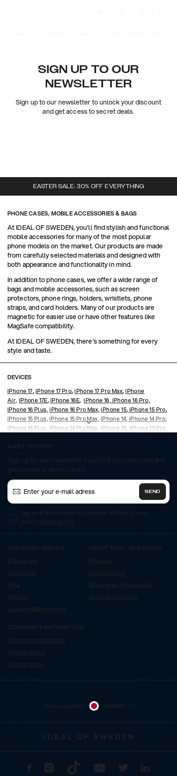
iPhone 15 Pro (147, 409)
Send (152, 491)
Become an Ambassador (121, 585)
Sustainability (107, 573)
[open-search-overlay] (33, 13)
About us (101, 561)
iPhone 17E (33, 400)
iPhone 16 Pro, (130, 400)
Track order (23, 561)
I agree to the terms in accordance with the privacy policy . (85, 517)
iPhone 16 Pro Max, (74, 409)
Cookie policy (25, 664)
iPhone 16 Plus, (27, 409)
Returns (18, 597)
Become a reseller (114, 597)
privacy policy (55, 521)
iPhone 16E (64, 400)
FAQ (13, 585)
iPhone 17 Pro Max (98, 391)
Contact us (22, 573)
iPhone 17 (20, 391)
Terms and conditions (36, 640)
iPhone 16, (97, 400)
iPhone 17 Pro (54, 391)
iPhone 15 (114, 409)
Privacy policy (26, 652)
